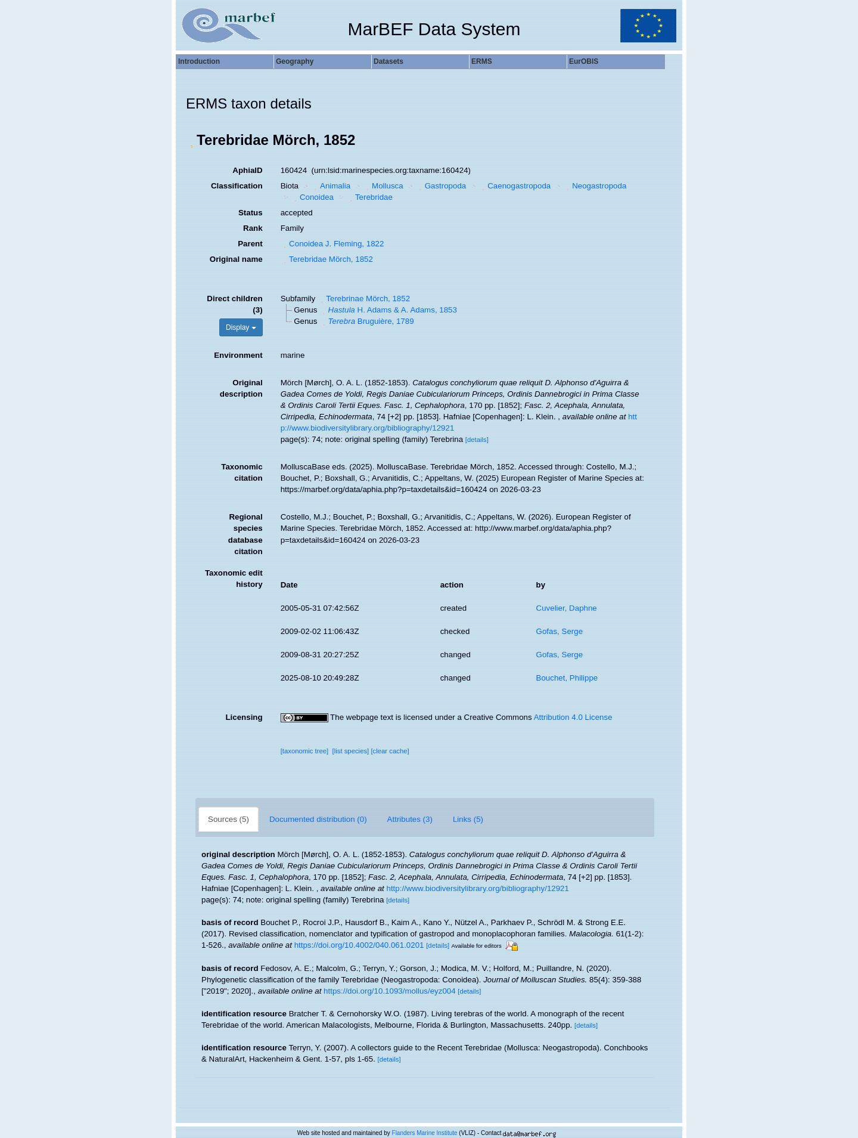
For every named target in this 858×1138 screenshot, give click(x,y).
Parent (250, 243)
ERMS (481, 61)
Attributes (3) (410, 819)
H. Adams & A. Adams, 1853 (388, 309)
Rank (253, 228)
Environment (238, 355)
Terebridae (369, 197)
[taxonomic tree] (305, 750)
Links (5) (468, 819)
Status (250, 212)
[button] (191, 140)
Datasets (388, 61)
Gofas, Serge (559, 631)
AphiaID (247, 170)
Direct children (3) (234, 304)
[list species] (350, 750)
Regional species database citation (245, 533)
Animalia (331, 185)
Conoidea (312, 197)
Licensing (243, 717)
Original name (236, 259)
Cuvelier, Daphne (566, 608)
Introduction (199, 61)
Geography (294, 61)
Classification (237, 185)
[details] (477, 439)
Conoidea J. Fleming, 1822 (332, 243)
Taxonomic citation (241, 472)
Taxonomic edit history (234, 578)
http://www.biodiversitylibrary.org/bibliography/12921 (477, 888)
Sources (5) (228, 819)
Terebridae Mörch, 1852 (327, 259)
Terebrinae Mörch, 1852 (364, 298)
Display (241, 327)
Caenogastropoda (515, 185)
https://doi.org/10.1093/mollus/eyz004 (390, 991)
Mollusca (383, 185)
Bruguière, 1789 (366, 321)
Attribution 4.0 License (573, 717)
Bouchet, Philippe (567, 677)
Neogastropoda (595, 185)
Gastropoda (441, 185)
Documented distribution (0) (318, 819)
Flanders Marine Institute (425, 1133)
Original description (241, 388)
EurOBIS (583, 61)
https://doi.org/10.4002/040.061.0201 (359, 945)
